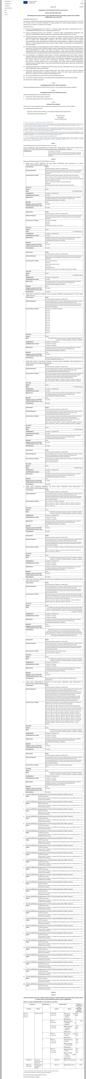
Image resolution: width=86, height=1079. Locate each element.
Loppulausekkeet (8, 8)
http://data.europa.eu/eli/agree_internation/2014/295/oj (46, 136)
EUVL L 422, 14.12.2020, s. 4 (29, 130)
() (37, 24)
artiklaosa (6, 5)
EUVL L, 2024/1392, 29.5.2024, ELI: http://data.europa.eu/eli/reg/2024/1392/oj (48, 134)
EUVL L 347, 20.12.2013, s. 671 (30, 122)
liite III (6, 14)
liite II (5, 12)
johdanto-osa (7, 3)
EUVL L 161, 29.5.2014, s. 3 (30, 136)
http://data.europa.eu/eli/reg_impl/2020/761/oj (39, 126)
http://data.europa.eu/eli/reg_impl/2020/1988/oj (45, 130)
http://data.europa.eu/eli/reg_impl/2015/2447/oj (31, 140)
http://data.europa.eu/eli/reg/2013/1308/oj (46, 122)
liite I (5, 10)
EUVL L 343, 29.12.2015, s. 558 (74, 139)
